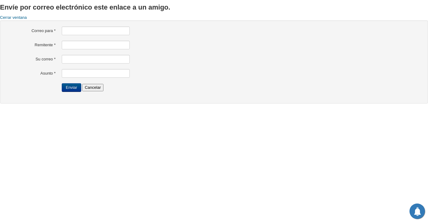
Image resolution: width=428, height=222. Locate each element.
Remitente (45, 45)
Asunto (48, 73)
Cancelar (93, 87)
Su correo (46, 59)
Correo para (43, 30)
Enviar (71, 87)
